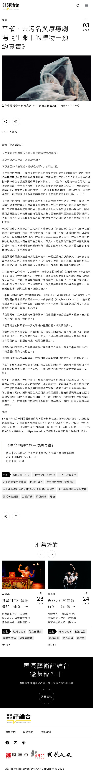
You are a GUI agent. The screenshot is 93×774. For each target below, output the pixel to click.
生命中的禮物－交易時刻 (60, 482)
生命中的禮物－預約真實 (72, 489)
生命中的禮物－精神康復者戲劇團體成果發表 (29, 489)
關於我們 (10, 732)
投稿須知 (46, 732)
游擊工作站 (9, 638)
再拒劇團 (54, 638)
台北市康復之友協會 (14, 482)
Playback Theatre (44, 474)
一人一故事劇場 (68, 474)
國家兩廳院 (26, 638)
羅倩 (4, 19)
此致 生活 (80, 631)
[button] (41, 554)
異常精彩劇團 (10, 496)
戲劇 (5, 474)
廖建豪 (52, 593)
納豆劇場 (41, 496)
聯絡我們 (28, 732)
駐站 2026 (19, 631)
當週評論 (27, 496)
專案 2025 (65, 631)
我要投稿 (46, 696)
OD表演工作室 (21, 474)
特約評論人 (36, 482)
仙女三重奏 (35, 631)
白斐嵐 (6, 593)
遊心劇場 (68, 638)
